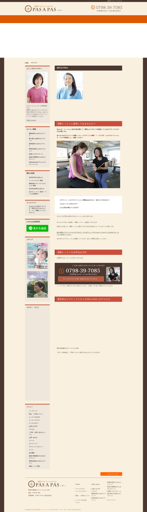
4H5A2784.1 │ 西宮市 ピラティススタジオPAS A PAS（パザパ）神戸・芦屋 (44, 8)
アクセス (31, 429)
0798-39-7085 (36, 493)
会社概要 (31, 453)
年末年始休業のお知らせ (36, 188)
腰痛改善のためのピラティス (37, 134)
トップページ (33, 411)
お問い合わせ (33, 437)
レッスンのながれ (34, 417)
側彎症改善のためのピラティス (37, 150)
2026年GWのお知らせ (36, 177)
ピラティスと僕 (34, 206)
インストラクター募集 (36, 180)
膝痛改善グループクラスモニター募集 (37, 184)
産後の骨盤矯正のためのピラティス (37, 158)
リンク (31, 450)
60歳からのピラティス (36, 154)
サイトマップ (33, 443)
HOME (78, 484)
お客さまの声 (33, 426)
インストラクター (34, 420)
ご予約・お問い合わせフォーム (37, 433)
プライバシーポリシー (36, 446)
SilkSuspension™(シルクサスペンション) (37, 163)
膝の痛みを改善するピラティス (37, 139)
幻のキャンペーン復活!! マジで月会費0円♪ (37, 193)
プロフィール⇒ (31, 120)
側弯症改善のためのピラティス (37, 462)
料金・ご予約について (36, 414)
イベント (31, 440)
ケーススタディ (34, 423)
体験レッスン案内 (34, 466)
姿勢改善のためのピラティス (37, 145)
